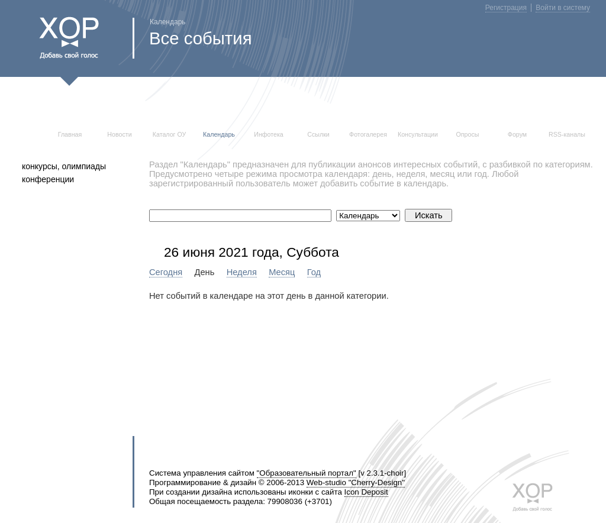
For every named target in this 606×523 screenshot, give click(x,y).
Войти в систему (563, 8)
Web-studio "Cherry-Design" (356, 482)
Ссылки (318, 134)
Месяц (282, 272)
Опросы (467, 134)
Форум (517, 134)
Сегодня (165, 272)
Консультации (418, 134)
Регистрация (506, 8)
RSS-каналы (567, 134)
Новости (119, 134)
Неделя (242, 272)
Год (314, 272)
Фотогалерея (368, 134)
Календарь (219, 134)
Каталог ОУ (169, 134)
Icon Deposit (366, 492)
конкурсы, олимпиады (64, 166)
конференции (48, 179)
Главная (70, 134)
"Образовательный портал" (306, 473)
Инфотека (268, 134)
